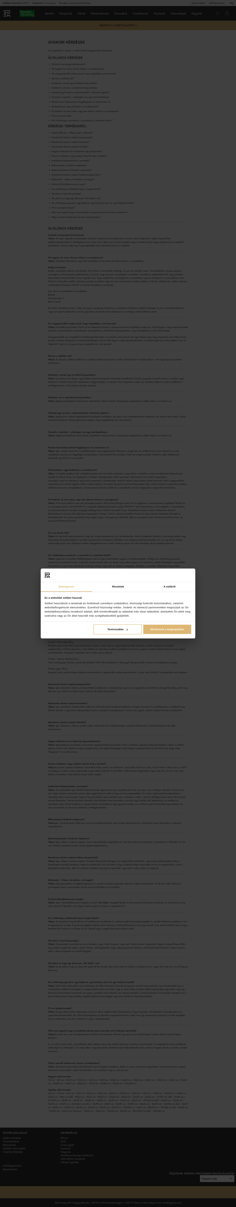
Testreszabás (118, 629)
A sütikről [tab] (170, 586)
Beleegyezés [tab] (66, 586)
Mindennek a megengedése (167, 629)
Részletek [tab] (118, 586)
